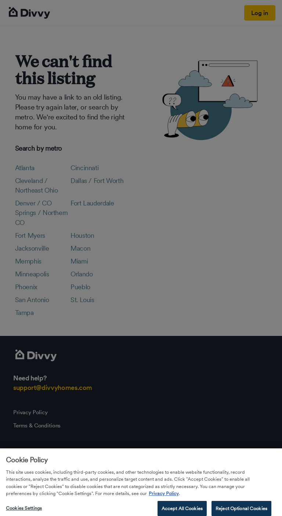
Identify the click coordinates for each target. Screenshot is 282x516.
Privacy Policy (164, 500)
